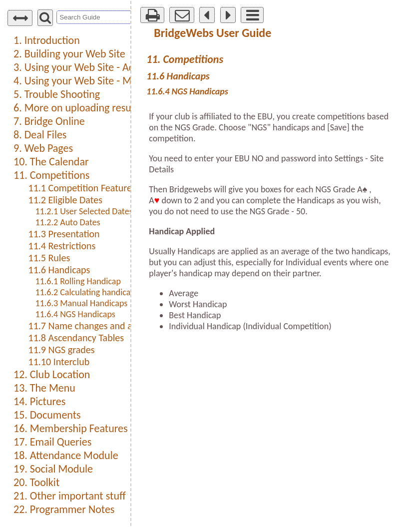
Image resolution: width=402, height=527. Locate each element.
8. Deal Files (39, 134)
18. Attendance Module (65, 455)
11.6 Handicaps (59, 270)
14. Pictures (39, 401)
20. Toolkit (36, 482)
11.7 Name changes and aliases (91, 326)
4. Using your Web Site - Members (89, 80)
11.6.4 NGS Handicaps (75, 314)
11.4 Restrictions (62, 246)
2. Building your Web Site (69, 53)
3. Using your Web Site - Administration (100, 67)
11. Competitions (51, 175)
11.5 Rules (49, 258)
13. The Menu (44, 388)
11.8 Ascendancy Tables (76, 338)
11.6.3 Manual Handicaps (81, 303)
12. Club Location (51, 374)
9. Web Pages (43, 148)
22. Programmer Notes (63, 509)
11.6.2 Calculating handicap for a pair (103, 292)
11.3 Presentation (64, 234)
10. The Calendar (51, 161)
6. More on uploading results (77, 107)
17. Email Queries (52, 442)
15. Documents (47, 415)
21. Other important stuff (69, 496)
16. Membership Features (70, 428)
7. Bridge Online (49, 121)
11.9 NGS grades (61, 350)
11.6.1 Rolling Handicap (78, 281)
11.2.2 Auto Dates (67, 222)
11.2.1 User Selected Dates (84, 211)
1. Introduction (46, 40)
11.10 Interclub (59, 362)
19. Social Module (53, 469)
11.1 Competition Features (82, 188)
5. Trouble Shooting (56, 94)
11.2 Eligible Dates (65, 200)
